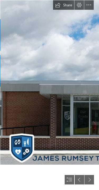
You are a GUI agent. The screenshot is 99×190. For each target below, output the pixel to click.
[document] (49, 95)
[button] (63, 5)
